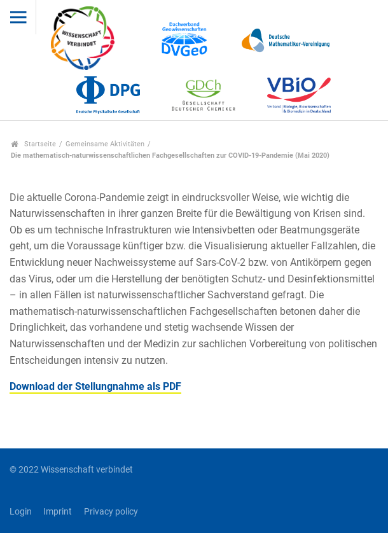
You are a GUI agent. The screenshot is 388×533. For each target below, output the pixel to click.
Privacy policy (111, 511)
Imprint (57, 511)
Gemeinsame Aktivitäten (105, 144)
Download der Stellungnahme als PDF (95, 386)
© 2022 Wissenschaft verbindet (71, 469)
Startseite (33, 144)
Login (21, 511)
